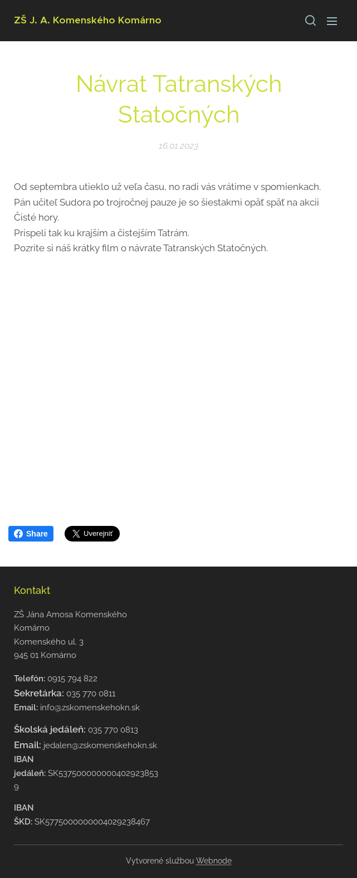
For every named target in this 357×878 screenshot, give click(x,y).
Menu (332, 21)
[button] (310, 21)
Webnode (214, 860)
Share (31, 533)
